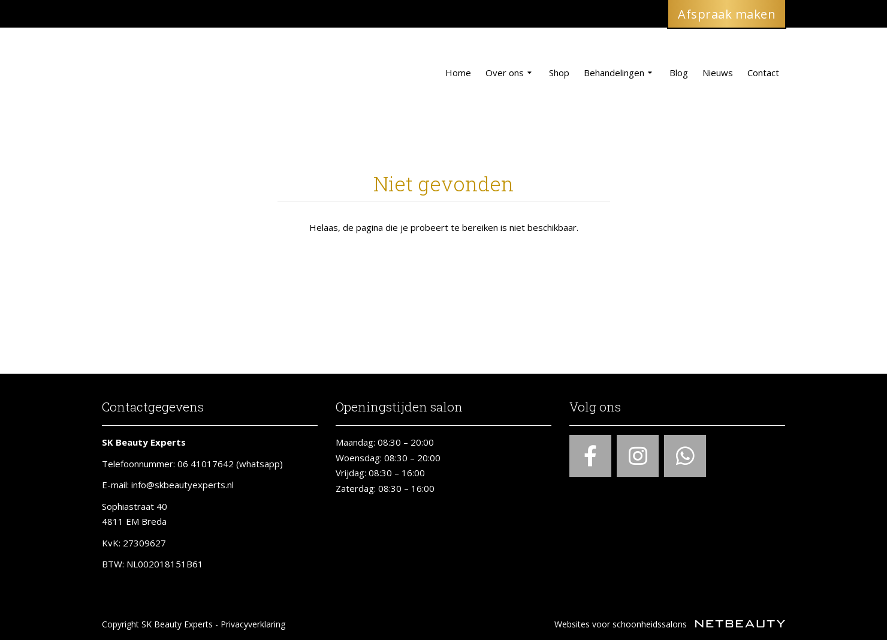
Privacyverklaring (253, 624)
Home (458, 73)
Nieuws (717, 73)
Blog (678, 73)
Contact (763, 73)
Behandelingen (619, 73)
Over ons (510, 73)
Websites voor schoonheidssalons (669, 624)
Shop (559, 73)
